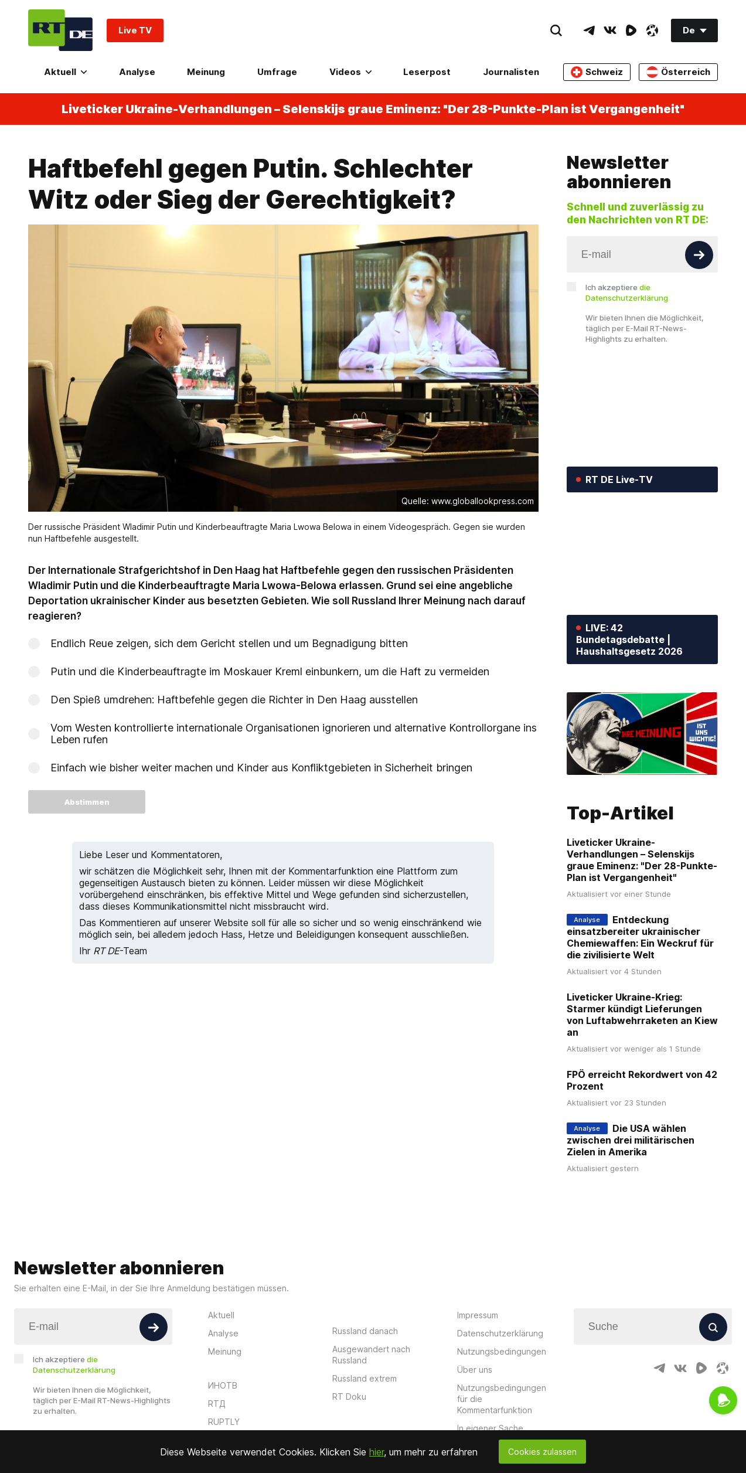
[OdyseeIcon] (652, 30)
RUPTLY (224, 1422)
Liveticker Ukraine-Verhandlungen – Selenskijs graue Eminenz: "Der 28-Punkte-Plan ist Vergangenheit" (373, 109)
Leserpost (427, 71)
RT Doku (349, 1396)
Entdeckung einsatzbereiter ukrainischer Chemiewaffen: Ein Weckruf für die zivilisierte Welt (640, 937)
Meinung (206, 71)
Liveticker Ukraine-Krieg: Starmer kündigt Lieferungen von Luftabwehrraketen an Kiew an (642, 1014)
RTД (217, 1404)
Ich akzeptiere (626, 292)
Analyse (137, 71)
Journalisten (511, 71)
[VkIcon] (610, 30)
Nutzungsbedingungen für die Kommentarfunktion (501, 1399)
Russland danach (365, 1331)
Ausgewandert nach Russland (371, 1354)
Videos (350, 71)
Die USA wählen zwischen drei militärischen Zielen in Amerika (630, 1140)
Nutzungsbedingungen (501, 1351)
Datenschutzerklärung (500, 1333)
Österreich (678, 72)
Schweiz (597, 72)
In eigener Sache (490, 1428)
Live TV (135, 30)
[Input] (642, 254)
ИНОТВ (222, 1385)
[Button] (699, 255)
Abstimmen (87, 802)
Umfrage (277, 71)
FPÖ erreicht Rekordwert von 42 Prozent (642, 1080)
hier (376, 1452)
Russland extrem (364, 1378)
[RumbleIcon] (631, 30)
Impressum (477, 1315)
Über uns (474, 1370)
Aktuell (65, 71)
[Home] (60, 30)
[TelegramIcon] (589, 30)
